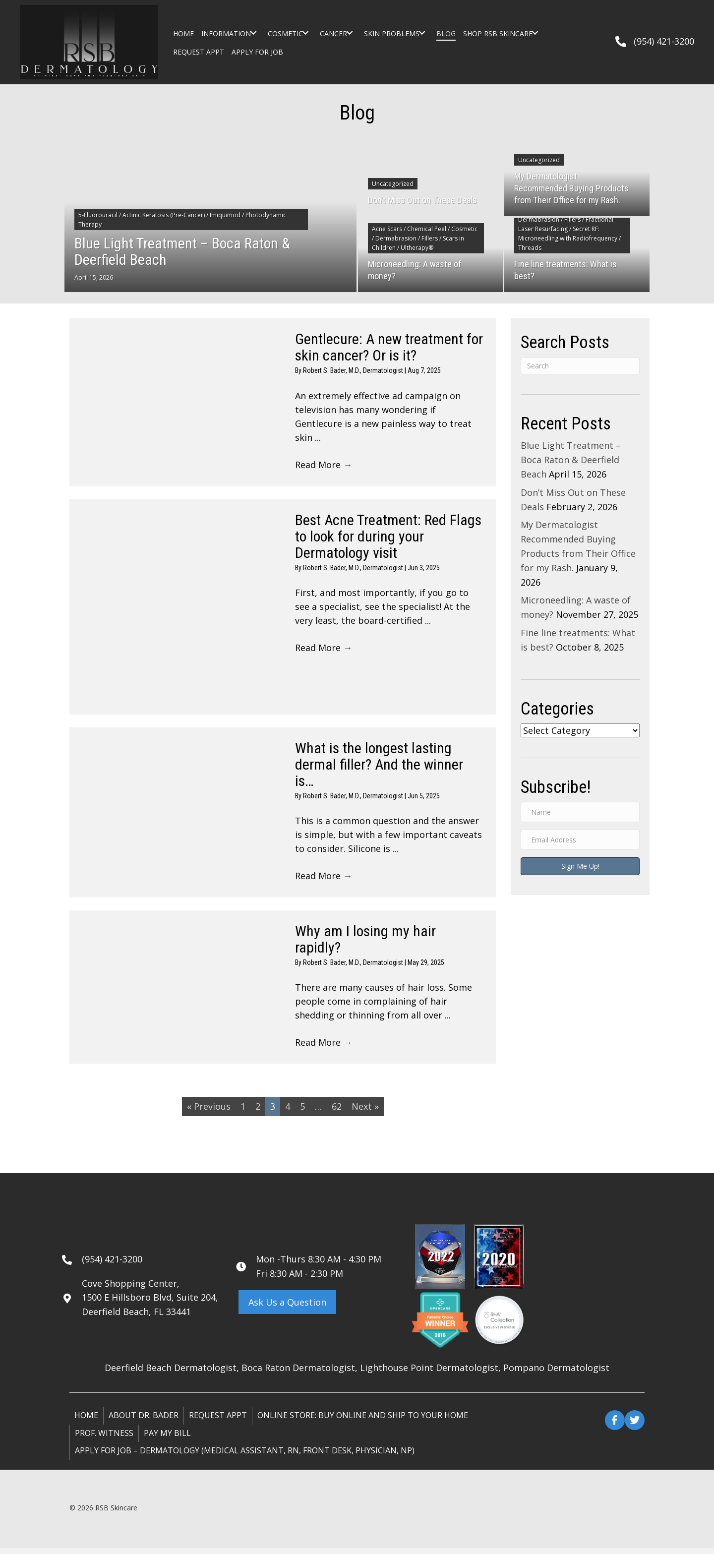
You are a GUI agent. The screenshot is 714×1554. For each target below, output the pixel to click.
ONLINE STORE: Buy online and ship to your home (362, 1421)
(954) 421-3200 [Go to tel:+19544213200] (112, 1265)
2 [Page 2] (257, 1112)
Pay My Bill (167, 1439)
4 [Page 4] (287, 1112)
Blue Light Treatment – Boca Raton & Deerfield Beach (571, 459)
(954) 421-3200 (664, 41)
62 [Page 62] (337, 1112)
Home (86, 1421)
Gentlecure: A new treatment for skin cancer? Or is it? (389, 347)
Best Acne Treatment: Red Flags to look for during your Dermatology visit (388, 538)
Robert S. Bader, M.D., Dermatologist (354, 370)
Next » (365, 1112)
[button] (253, 33)
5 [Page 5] (302, 1112)
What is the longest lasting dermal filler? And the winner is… (379, 766)
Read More (323, 467)
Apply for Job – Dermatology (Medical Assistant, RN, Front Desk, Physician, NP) (245, 1456)
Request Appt (218, 1421)
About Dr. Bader (143, 1421)
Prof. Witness (104, 1439)
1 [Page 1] (242, 1112)
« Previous (209, 1112)
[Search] (580, 366)
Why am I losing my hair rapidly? (365, 943)
